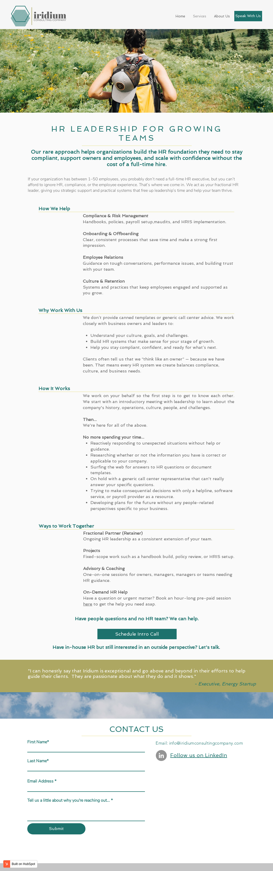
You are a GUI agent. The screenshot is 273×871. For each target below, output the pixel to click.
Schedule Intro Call (137, 634)
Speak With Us (248, 16)
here (87, 604)
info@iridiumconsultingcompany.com (206, 743)
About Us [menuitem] (222, 16)
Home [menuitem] (180, 16)
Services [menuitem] (199, 16)
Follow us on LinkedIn (198, 755)
